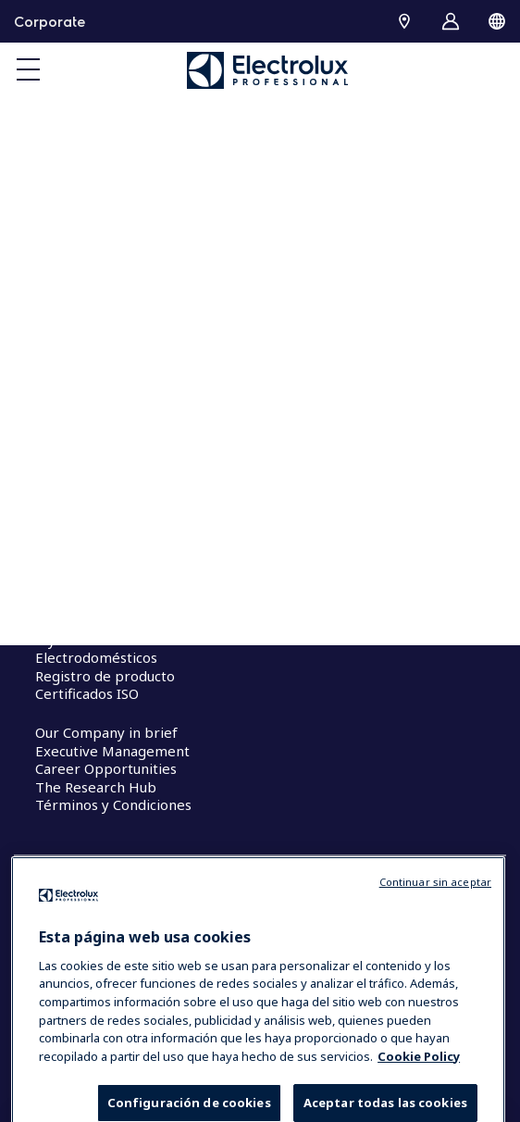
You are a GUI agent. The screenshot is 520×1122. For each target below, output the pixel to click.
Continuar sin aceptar (435, 912)
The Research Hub (95, 787)
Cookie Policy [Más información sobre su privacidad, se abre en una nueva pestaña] (419, 1086)
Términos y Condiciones (113, 804)
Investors (66, 437)
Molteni (60, 621)
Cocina (56, 564)
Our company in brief (105, 418)
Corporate (49, 21)
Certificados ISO (87, 693)
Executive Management (112, 751)
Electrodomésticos (96, 657)
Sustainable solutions (103, 454)
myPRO (58, 639)
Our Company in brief (106, 732)
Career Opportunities (106, 768)
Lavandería (71, 582)
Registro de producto (105, 676)
